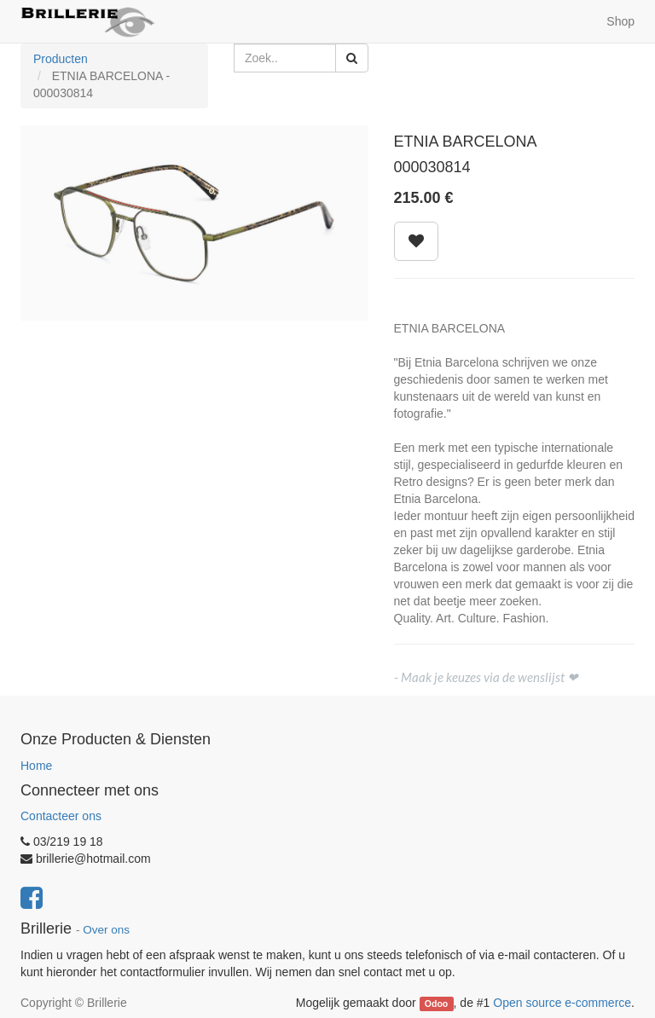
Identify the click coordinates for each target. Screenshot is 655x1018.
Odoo (436, 1003)
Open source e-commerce (562, 1002)
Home (36, 765)
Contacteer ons (60, 816)
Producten (60, 59)
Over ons (106, 929)
